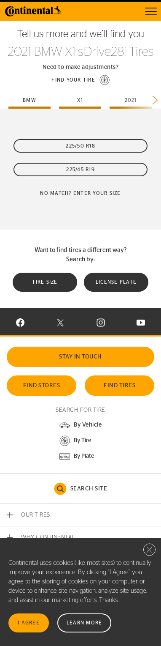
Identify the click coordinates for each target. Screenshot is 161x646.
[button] (80, 80)
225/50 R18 (80, 145)
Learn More (84, 622)
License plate (116, 282)
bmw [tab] (29, 100)
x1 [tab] (80, 100)
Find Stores (41, 386)
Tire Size (44, 282)
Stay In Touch (80, 357)
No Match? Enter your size (80, 193)
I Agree (29, 622)
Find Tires (119, 386)
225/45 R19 (80, 169)
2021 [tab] (131, 100)
